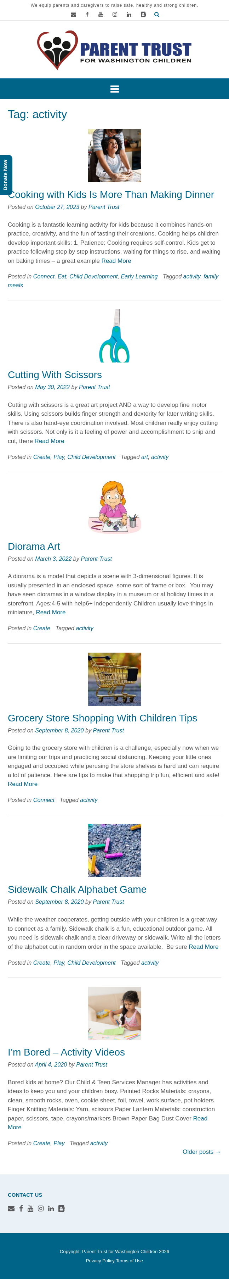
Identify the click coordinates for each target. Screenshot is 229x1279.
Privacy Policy (100, 1260)
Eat (62, 276)
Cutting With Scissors (55, 374)
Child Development (93, 276)
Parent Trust (104, 207)
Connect (44, 276)
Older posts (202, 1151)
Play (58, 457)
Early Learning (139, 276)
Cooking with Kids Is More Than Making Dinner (111, 194)
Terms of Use (129, 1260)
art (144, 457)
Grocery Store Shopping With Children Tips (102, 718)
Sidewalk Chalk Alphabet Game (77, 889)
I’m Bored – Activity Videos (66, 1052)
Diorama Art (34, 546)
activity (191, 276)
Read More (116, 261)
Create (41, 457)
